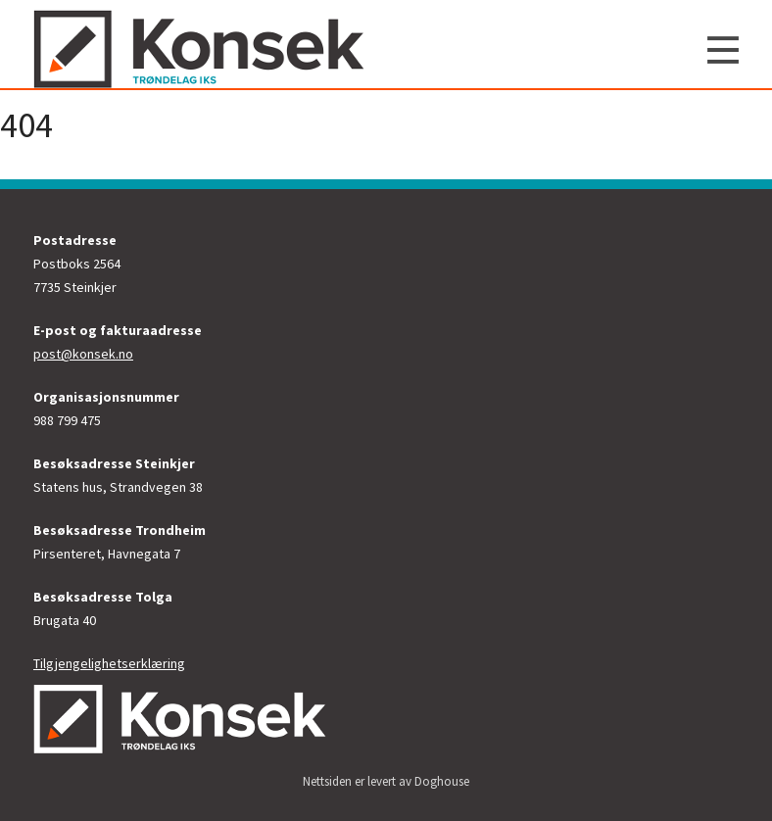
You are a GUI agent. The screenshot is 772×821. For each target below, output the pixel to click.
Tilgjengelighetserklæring (109, 663)
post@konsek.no (83, 353)
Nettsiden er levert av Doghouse (386, 781)
